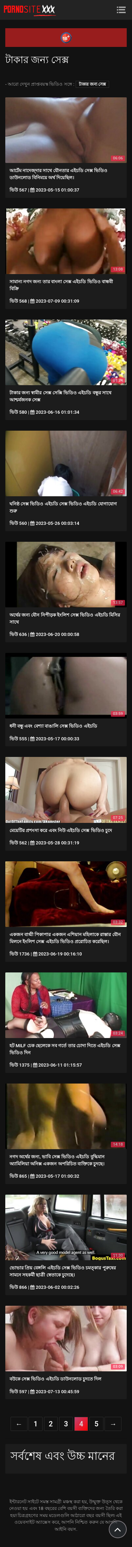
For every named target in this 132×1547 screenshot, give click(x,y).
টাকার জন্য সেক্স (92, 84)
